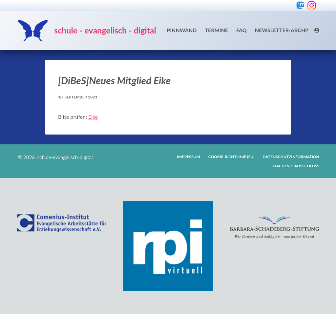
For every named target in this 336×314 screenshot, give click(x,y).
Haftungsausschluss (296, 165)
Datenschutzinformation (291, 156)
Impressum (188, 156)
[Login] (316, 30)
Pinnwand (182, 30)
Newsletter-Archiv (282, 30)
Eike (93, 117)
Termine (216, 30)
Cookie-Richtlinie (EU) (231, 156)
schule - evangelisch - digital (105, 30)
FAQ (241, 30)
